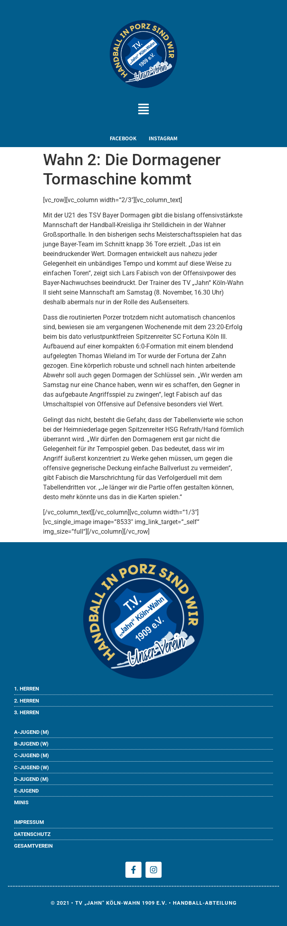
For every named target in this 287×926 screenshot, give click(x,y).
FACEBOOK (123, 138)
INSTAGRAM (163, 138)
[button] (143, 110)
